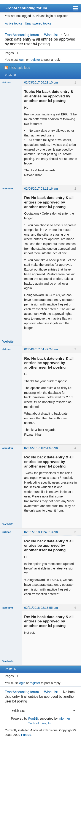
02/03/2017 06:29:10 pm (41, 82)
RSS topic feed (19, 67)
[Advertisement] (40, 782)
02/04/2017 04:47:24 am (41, 349)
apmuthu (7, 188)
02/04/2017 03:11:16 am (41, 188)
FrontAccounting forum (26, 8)
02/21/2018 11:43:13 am (41, 532)
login (22, 59)
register (35, 59)
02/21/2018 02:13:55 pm (41, 607)
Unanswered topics (38, 23)
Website (8, 341)
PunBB (33, 718)
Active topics (13, 23)
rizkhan (6, 82)
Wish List (51, 35)
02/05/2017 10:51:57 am (41, 448)
